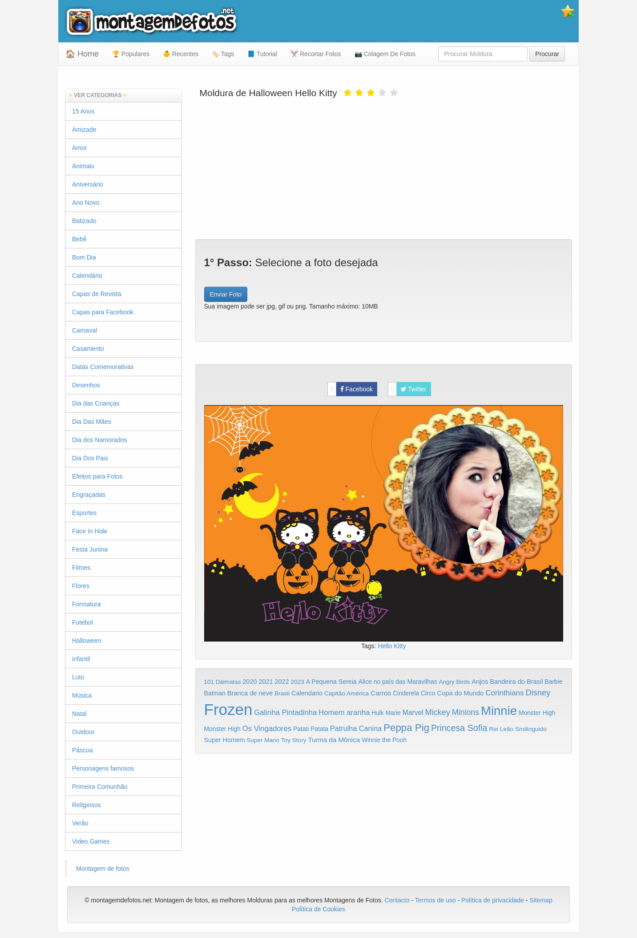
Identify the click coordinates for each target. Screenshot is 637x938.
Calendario (307, 693)
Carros (381, 693)
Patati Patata (310, 729)
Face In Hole (89, 531)
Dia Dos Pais (90, 458)
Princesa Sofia (459, 728)
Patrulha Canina (356, 728)
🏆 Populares (130, 53)
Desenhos (86, 385)
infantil (81, 658)
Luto (78, 677)
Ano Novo (85, 202)
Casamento (88, 348)
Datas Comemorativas (103, 366)
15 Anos (83, 111)
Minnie (499, 711)
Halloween (86, 640)
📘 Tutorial (262, 53)
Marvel (413, 712)
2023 (297, 681)
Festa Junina (90, 549)
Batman (215, 693)
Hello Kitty (392, 646)
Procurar (547, 53)
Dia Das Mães (91, 421)
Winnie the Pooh (384, 740)
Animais (83, 166)
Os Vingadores (267, 728)
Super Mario (262, 740)
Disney (537, 692)
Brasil (282, 693)
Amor (79, 147)
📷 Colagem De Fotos (385, 53)
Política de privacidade (492, 900)
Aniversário (87, 184)
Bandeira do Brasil (516, 681)
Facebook (350, 389)
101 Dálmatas (222, 681)
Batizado (84, 220)
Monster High (537, 712)
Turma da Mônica (334, 739)
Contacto (397, 900)
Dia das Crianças (96, 403)
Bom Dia (84, 257)
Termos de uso (435, 900)
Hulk (377, 712)
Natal (79, 713)
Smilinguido (531, 729)
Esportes (84, 512)
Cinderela (406, 693)
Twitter (407, 389)
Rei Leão (501, 729)
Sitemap (540, 900)
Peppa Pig (406, 727)
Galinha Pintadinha (285, 712)
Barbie (553, 681)
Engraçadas (88, 494)
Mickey (438, 712)
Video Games (91, 841)
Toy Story (293, 740)
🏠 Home (82, 53)
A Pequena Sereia (331, 681)
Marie (393, 713)
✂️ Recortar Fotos (315, 53)
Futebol (82, 622)
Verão (80, 823)
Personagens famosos (103, 768)
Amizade (84, 129)
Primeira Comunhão (100, 786)
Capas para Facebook (102, 312)
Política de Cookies (318, 909)
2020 (249, 681)
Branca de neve (250, 693)
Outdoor (83, 731)
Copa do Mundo (460, 693)
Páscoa (82, 750)
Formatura (86, 604)
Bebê (79, 239)
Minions (465, 712)
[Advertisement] (384, 168)
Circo (428, 693)
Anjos (480, 681)
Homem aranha (344, 712)
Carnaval (84, 330)
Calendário (87, 275)
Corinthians (504, 693)
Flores (80, 585)
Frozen (228, 709)
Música (82, 695)
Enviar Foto (226, 294)
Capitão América (346, 693)
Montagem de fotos (102, 868)
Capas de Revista (96, 293)
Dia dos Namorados (99, 439)
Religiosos (86, 804)
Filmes (81, 567)
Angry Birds (454, 681)
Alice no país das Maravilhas (398, 681)
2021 (265, 681)
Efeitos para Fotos (97, 476)
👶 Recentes (180, 53)
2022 (281, 681)
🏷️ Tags (223, 53)
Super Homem (224, 739)
